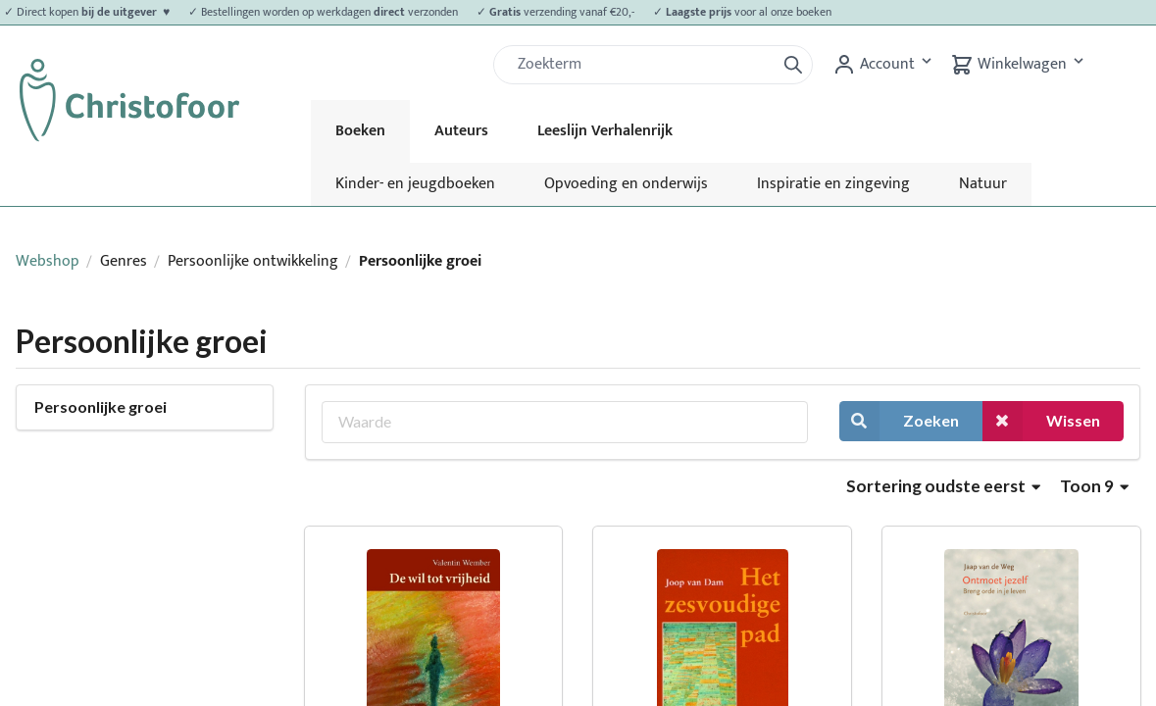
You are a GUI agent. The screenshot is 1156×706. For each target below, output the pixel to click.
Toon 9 (1094, 486)
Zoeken (899, 421)
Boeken (360, 131)
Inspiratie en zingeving (833, 184)
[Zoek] (642, 64)
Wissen (1041, 421)
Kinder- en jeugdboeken (415, 184)
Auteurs (461, 131)
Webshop (47, 261)
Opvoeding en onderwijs (626, 184)
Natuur (983, 184)
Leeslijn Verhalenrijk (605, 131)
